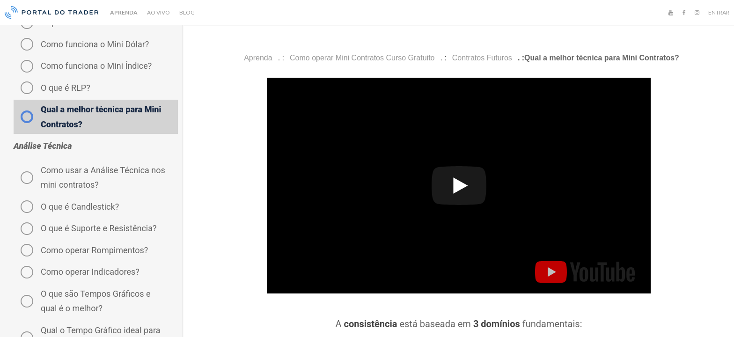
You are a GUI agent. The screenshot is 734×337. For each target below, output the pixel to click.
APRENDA (124, 12)
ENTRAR (718, 12)
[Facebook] (683, 12)
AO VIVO (158, 12)
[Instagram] (697, 12)
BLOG (187, 12)
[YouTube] (670, 12)
